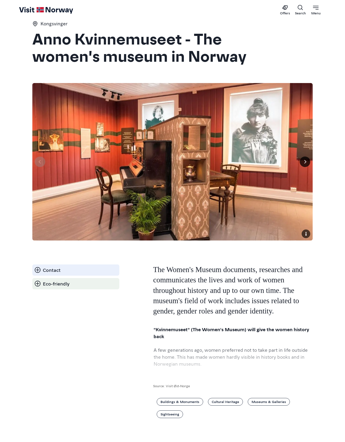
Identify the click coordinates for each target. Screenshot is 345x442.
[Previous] (40, 162)
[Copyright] (306, 233)
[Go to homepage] (29, 10)
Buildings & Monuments (180, 401)
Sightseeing (170, 414)
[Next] (305, 162)
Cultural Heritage (225, 401)
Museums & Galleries (269, 401)
